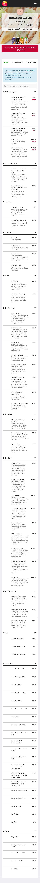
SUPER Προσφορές (10, 92)
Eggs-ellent (7, 202)
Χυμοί (5, 633)
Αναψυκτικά (7, 663)
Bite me (6, 276)
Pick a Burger (8, 458)
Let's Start (7, 232)
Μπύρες (6, 831)
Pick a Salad (7, 414)
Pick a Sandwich (9, 308)
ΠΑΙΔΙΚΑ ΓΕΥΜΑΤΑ (10, 163)
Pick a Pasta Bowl (9, 591)
